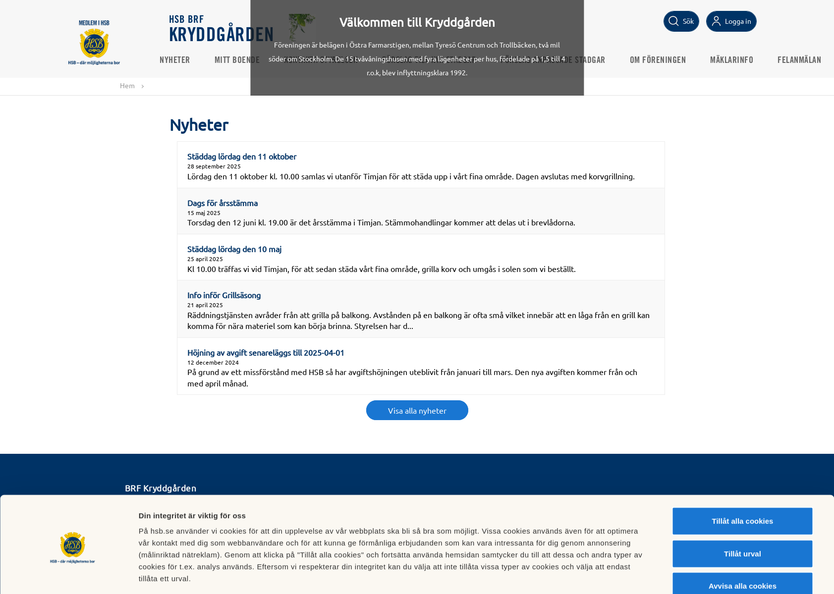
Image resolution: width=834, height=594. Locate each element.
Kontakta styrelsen (331, 60)
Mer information (535, 574)
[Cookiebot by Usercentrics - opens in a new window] (72, 574)
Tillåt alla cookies (743, 485)
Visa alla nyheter (417, 411)
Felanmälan (809, 60)
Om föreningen (667, 60)
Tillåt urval (742, 517)
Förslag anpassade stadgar (562, 60)
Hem (127, 85)
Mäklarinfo (741, 60)
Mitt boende (247, 60)
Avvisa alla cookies (743, 549)
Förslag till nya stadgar (439, 60)
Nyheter (184, 60)
